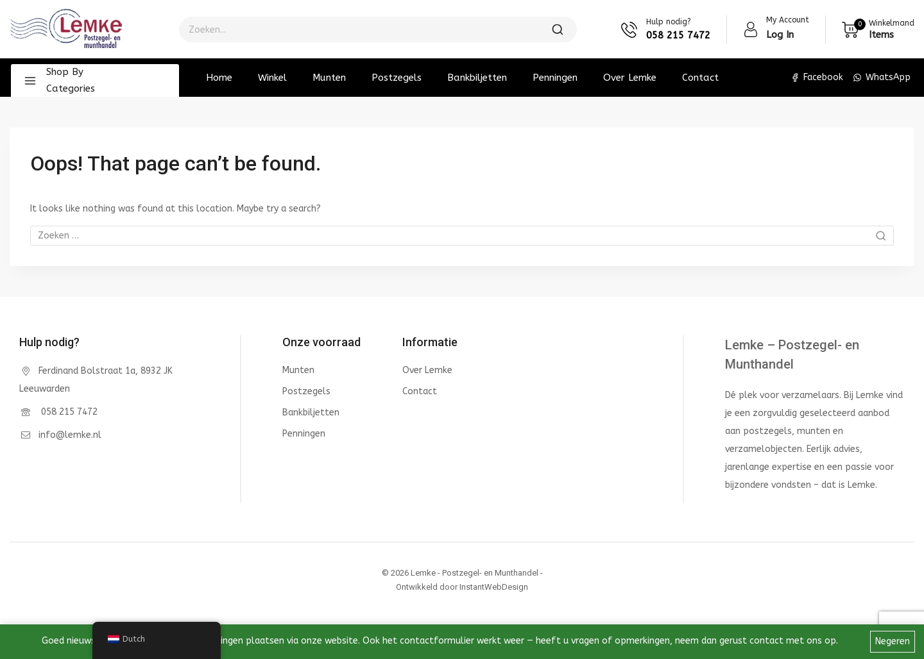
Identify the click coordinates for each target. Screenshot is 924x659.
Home (219, 77)
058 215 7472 (68, 411)
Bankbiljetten (477, 77)
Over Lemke (629, 77)
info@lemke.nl (69, 435)
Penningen (555, 77)
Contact (700, 77)
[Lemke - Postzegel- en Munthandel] (66, 29)
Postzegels (397, 77)
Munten (329, 77)
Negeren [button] (892, 641)
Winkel (272, 77)
